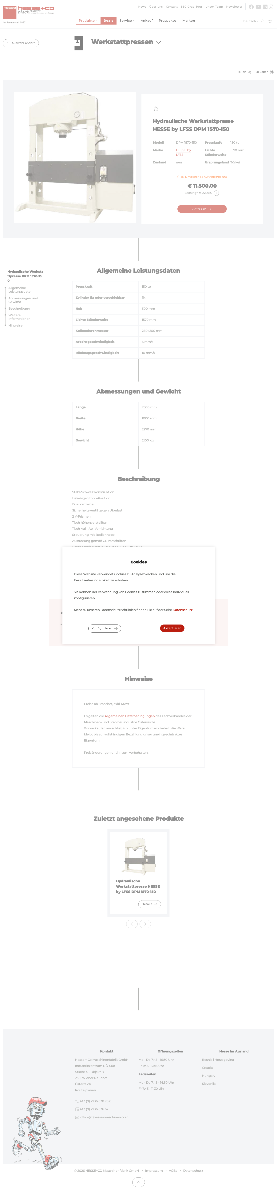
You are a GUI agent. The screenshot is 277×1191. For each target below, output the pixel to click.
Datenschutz (182, 610)
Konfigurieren (105, 628)
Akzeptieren (172, 628)
